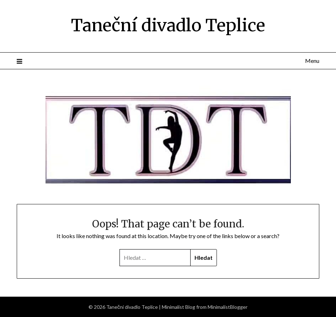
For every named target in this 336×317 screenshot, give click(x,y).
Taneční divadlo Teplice (168, 25)
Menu (312, 60)
